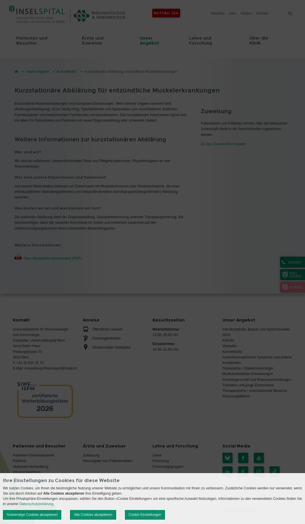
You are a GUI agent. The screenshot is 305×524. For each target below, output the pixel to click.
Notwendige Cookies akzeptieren (32, 515)
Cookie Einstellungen (145, 515)
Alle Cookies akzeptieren (93, 515)
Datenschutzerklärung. (36, 504)
